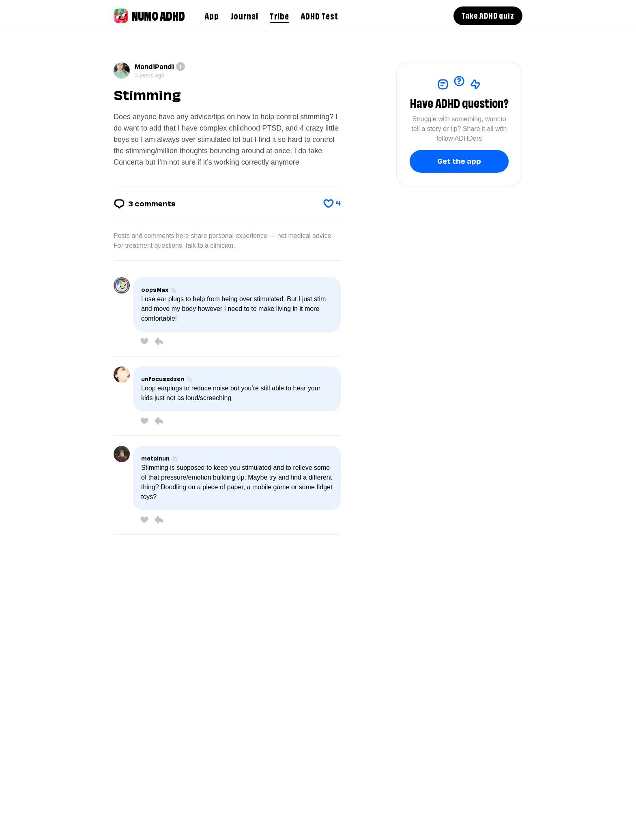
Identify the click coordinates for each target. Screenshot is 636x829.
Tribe (279, 15)
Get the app (459, 160)
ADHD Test (319, 15)
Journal (244, 15)
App (211, 15)
